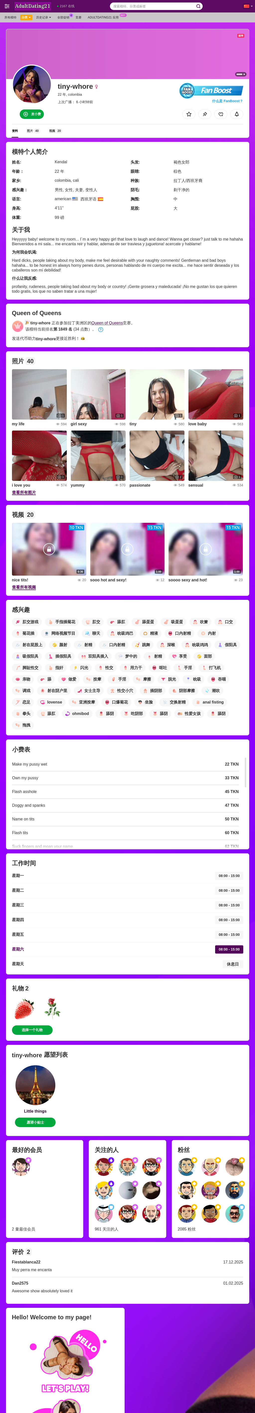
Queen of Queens (107, 323)
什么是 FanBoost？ (227, 101)
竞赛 (79, 17)
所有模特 (10, 17)
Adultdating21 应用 (104, 17)
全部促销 (64, 17)
